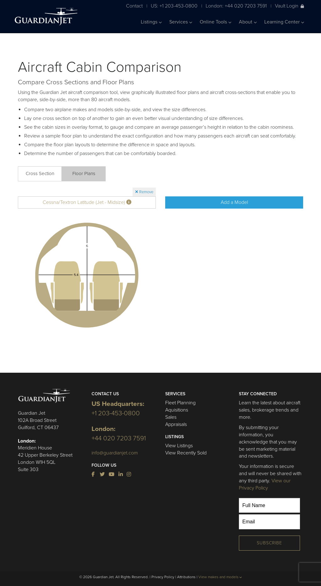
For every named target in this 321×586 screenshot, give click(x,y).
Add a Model (234, 202)
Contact (134, 5)
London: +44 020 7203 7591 (236, 5)
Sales (170, 417)
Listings (151, 22)
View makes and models (220, 577)
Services (180, 22)
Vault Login (289, 5)
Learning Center (284, 22)
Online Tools (215, 22)
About (248, 22)
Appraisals (176, 424)
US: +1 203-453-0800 (174, 5)
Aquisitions (176, 410)
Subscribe (269, 543)
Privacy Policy (162, 577)
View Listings (179, 446)
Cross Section (40, 173)
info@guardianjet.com (115, 453)
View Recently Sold (186, 453)
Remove (144, 191)
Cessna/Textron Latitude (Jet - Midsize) (87, 202)
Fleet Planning (180, 403)
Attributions (186, 577)
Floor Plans (83, 173)
